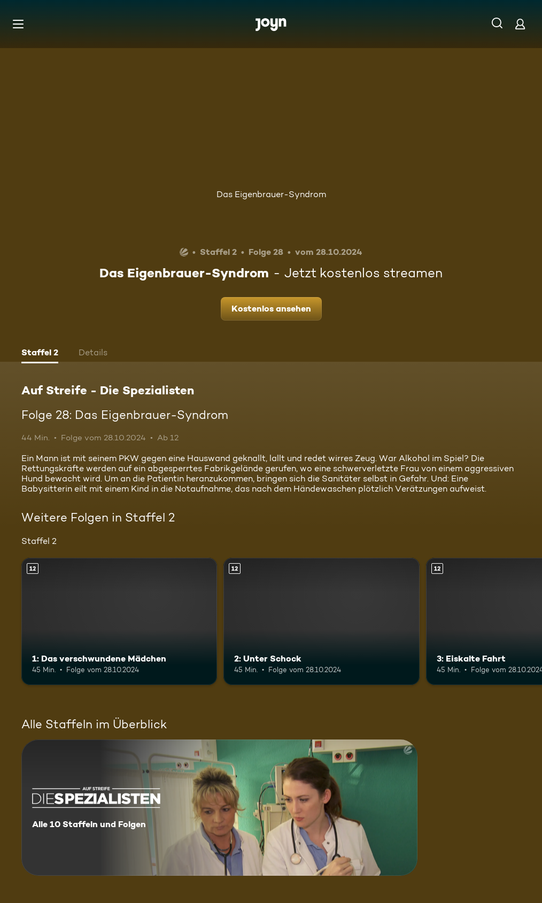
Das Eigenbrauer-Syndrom (271, 194)
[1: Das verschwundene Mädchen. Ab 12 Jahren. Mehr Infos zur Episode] (119, 621)
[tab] (39, 353)
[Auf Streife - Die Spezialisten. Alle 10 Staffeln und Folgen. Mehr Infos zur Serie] (219, 807)
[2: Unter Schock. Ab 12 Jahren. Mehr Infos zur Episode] (321, 621)
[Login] (520, 23)
